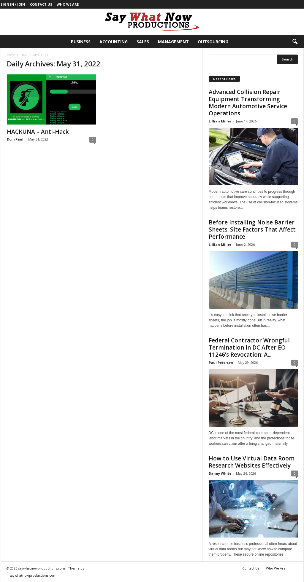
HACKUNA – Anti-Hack (38, 131)
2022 (24, 55)
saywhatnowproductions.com (33, 575)
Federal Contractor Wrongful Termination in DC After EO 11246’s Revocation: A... (249, 347)
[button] (294, 41)
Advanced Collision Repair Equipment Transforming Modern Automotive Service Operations (248, 102)
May (36, 55)
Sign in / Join (13, 4)
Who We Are (68, 4)
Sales (143, 41)
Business (81, 41)
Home (11, 55)
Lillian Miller (220, 121)
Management (173, 41)
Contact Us (41, 4)
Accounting (113, 41)
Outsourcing (213, 41)
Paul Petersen (221, 362)
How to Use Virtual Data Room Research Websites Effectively (251, 462)
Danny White (220, 473)
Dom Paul (15, 139)
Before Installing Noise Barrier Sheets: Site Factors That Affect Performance (252, 229)
